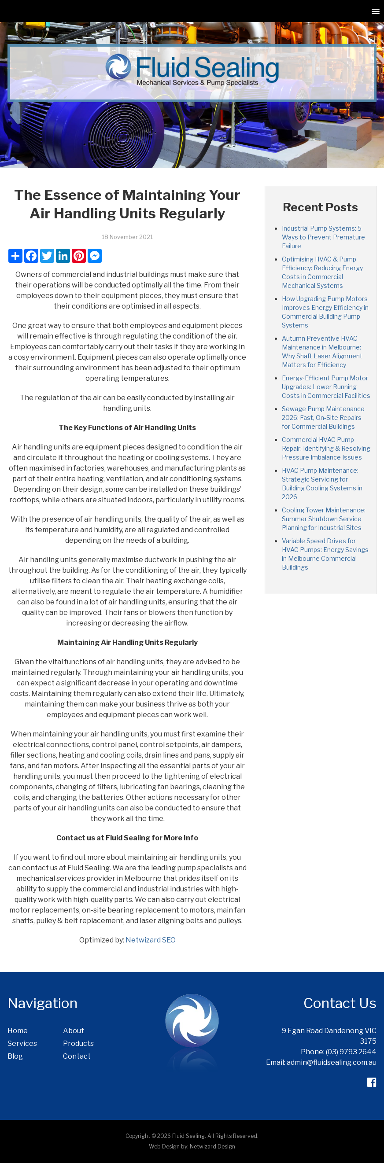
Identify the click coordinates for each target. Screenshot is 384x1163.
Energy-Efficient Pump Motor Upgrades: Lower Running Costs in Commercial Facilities (326, 386)
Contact (77, 1056)
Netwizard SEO (151, 940)
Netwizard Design (212, 1146)
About (73, 1031)
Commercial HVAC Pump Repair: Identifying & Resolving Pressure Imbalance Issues (326, 448)
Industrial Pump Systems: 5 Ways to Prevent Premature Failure (323, 237)
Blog (15, 1056)
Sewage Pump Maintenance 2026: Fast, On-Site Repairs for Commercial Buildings (323, 417)
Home (17, 1031)
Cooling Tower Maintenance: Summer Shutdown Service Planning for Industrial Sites (324, 518)
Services (22, 1043)
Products (78, 1043)
